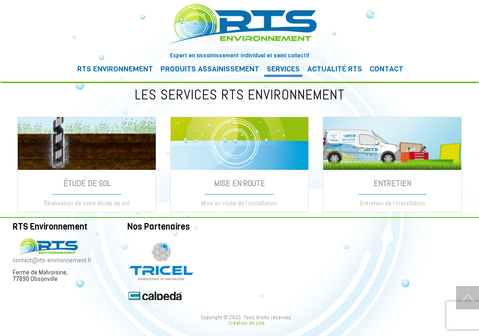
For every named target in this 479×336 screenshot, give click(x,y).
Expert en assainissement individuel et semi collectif (240, 55)
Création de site (246, 323)
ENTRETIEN (392, 183)
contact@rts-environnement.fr (52, 260)
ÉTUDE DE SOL (86, 183)
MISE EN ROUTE (239, 183)
